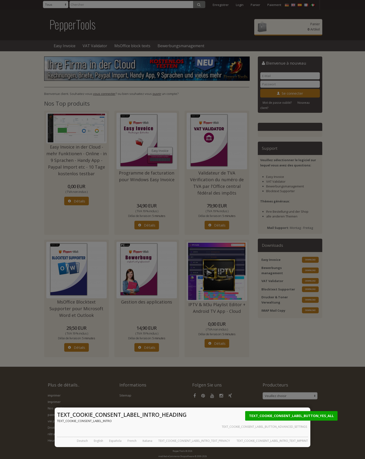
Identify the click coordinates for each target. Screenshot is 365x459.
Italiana (147, 441)
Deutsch (82, 441)
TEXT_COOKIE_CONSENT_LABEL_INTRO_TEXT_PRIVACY (194, 441)
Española (115, 441)
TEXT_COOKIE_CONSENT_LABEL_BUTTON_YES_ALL (291, 415)
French (132, 441)
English (98, 441)
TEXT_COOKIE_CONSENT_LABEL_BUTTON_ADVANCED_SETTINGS (264, 427)
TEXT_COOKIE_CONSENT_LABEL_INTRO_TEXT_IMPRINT (272, 441)
